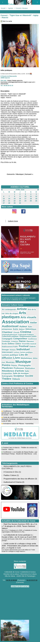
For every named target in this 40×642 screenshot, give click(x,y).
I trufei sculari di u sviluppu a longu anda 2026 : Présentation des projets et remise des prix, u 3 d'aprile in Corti (20, 546)
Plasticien (7, 368)
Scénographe (7, 376)
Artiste (22, 309)
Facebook (24, 215)
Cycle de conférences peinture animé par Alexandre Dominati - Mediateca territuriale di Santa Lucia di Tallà (19, 420)
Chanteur (7, 332)
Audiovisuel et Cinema (13, 482)
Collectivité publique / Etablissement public (19, 336)
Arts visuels (28, 317)
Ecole (4, 344)
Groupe (5, 350)
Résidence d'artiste (13, 370)
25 (31, 201)
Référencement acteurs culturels (16, 295)
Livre (16, 357)
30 (20, 203)
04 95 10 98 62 (11, 580)
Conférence (32, 339)
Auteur (23, 326)
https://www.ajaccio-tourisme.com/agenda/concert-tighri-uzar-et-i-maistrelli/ (18, 82)
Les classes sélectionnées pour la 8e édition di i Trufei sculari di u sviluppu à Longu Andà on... (18, 550)
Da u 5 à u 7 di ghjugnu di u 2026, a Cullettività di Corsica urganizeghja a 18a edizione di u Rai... (19, 531)
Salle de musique (21, 373)
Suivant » (29, 174)
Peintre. (14, 365)
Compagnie (7, 339)
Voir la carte (6, 21)
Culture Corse (13, 221)
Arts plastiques (14, 315)
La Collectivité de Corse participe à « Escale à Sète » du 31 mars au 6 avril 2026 (19, 536)
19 (36, 198)
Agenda (10, 8)
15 (14, 198)
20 (4, 201)
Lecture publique (10, 355)
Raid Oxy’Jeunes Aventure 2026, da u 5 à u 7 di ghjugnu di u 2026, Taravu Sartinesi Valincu (19, 526)
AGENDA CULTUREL (20, 187)
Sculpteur (18, 376)
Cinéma (25, 332)
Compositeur (20, 338)
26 (36, 201)
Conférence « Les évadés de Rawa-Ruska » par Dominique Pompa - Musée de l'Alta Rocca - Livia (19, 454)
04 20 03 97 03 (32, 580)
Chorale (16, 332)
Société (29, 376)
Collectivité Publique (26, 334)
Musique (23, 361)
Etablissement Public (10, 346)
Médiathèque (26, 358)
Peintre (6, 365)
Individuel (23, 349)
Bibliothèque (30, 329)
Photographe (24, 365)
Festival (23, 346)
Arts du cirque (11, 313)
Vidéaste (16, 379)
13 (4, 198)
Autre (15, 329)
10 (25, 196)
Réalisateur (30, 368)
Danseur (30, 341)
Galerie (32, 346)
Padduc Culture (10, 475)
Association (15, 321)
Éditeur (18, 344)
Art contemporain (9, 309)
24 (25, 201)
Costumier (6, 341)
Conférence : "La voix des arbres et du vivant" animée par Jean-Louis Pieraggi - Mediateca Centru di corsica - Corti (19, 414)
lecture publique (26, 352)
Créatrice (14, 341)
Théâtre (6, 378)
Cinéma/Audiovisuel (9, 334)
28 (9, 203)
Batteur (22, 329)
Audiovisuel (10, 326)
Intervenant (7, 352)
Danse (22, 341)
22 (14, 201)
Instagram (15, 215)
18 (31, 198)
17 (25, 198)
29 (14, 203)
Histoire (13, 350)
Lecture (16, 352)
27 (4, 203)
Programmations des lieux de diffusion (19, 479)
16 (20, 198)
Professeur (19, 368)
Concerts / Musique (22, 8)
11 (31, 196)
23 (20, 201)
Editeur (11, 343)
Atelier (33, 322)
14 (9, 198)
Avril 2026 (20, 190)
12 (36, 196)
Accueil (3, 8)
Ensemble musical (29, 344)
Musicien (10, 362)
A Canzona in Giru (11, 472)
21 (9, 201)
